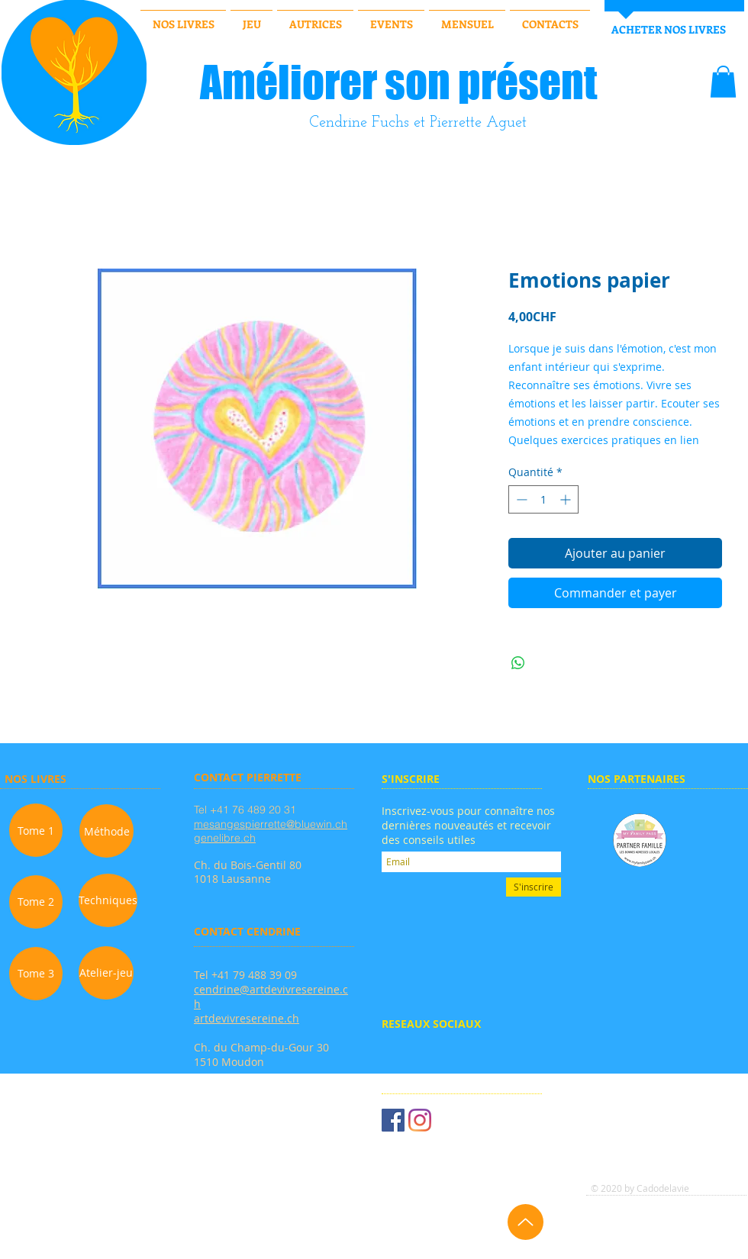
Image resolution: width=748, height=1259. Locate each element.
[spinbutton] (543, 499)
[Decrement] (520, 499)
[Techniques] (108, 900)
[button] (723, 82)
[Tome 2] (36, 902)
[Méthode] (106, 831)
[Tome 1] (36, 830)
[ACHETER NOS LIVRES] (668, 30)
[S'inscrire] (533, 887)
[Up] (525, 1222)
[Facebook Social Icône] (393, 1120)
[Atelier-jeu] (106, 973)
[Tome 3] (36, 973)
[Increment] (566, 499)
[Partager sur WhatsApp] (518, 663)
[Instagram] (419, 1120)
